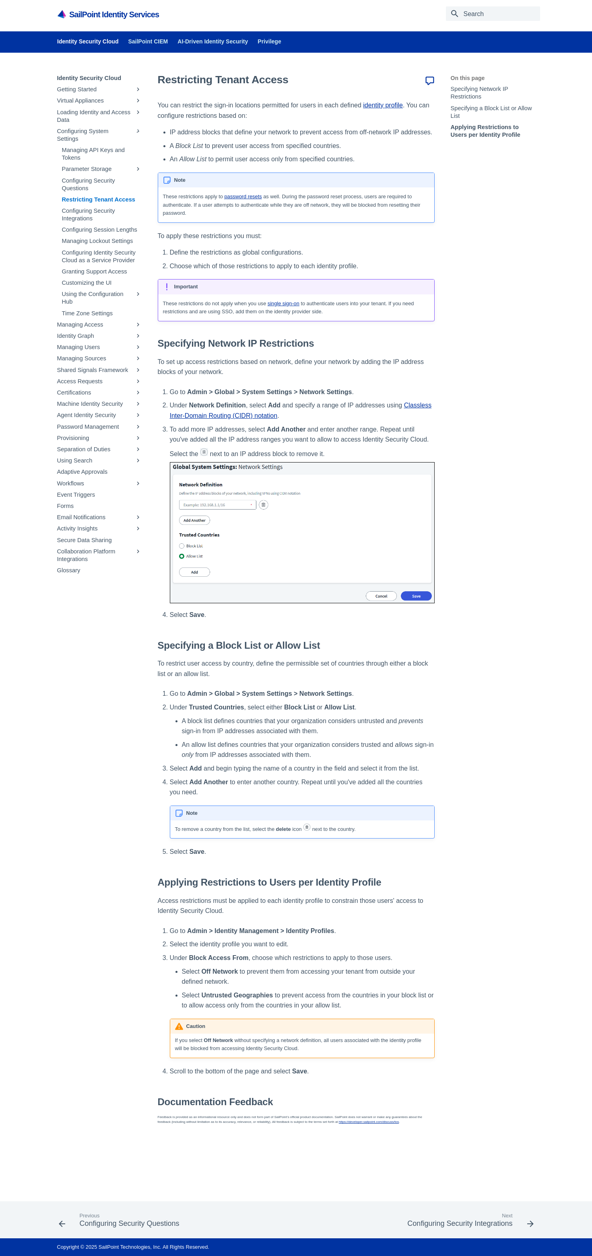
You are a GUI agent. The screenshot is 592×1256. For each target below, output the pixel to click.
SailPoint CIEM (148, 41)
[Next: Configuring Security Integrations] (468, 1222)
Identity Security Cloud (87, 41)
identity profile (383, 105)
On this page (468, 78)
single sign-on (283, 303)
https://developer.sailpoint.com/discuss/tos (369, 1122)
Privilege (269, 41)
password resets (243, 196)
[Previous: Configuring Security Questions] (121, 1222)
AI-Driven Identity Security (212, 41)
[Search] (493, 13)
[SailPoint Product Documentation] (62, 14)
